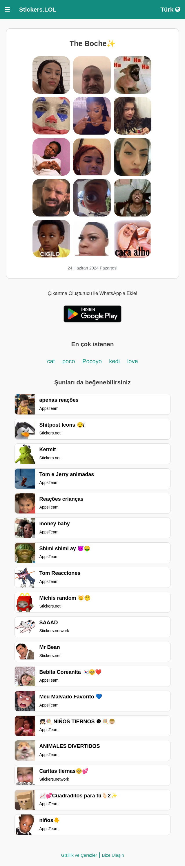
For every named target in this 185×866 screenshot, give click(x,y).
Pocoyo (92, 361)
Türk (170, 9)
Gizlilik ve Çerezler (79, 855)
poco (68, 361)
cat (51, 361)
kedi (114, 361)
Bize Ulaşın (113, 855)
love (132, 361)
